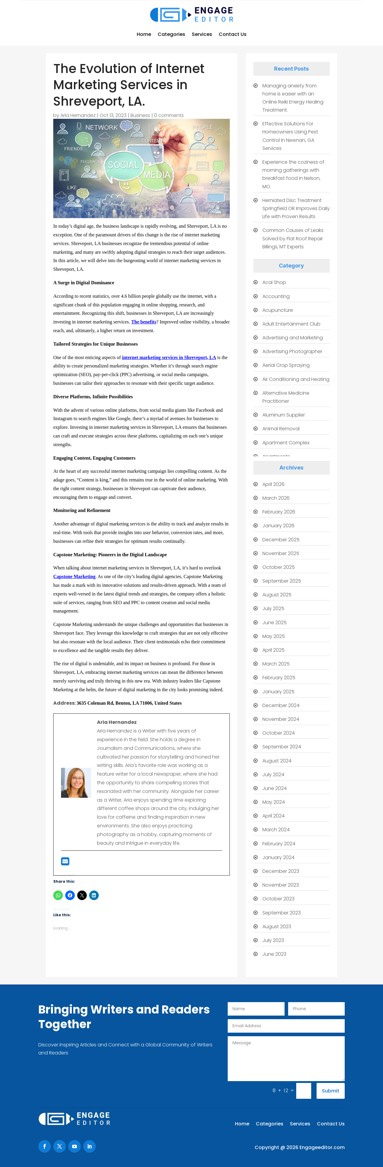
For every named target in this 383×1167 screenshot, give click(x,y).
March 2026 (276, 498)
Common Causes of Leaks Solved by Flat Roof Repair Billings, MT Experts (292, 238)
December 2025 (281, 539)
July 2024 (273, 774)
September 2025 (281, 581)
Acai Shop (274, 282)
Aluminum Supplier (283, 414)
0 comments (169, 115)
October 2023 (278, 898)
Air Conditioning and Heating (295, 379)
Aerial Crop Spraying (286, 365)
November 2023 (280, 885)
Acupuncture (277, 310)
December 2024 (281, 705)
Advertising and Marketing (292, 337)
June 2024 (274, 788)
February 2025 (278, 677)
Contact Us (233, 34)
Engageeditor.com (322, 1147)
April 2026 (273, 484)
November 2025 (280, 553)
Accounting (276, 296)
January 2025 (278, 691)
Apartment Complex (285, 442)
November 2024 (280, 719)
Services (202, 34)
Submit (330, 1090)
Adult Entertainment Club (291, 323)
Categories (171, 34)
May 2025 (273, 636)
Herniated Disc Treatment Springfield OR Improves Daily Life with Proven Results (296, 208)
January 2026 (278, 525)
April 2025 (273, 650)
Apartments (276, 456)
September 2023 (281, 912)
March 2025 (276, 663)
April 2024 (273, 815)
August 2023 (276, 926)
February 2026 (278, 511)
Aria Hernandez (78, 115)
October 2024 (278, 733)
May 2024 (273, 802)
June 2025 (274, 622)
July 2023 (273, 940)
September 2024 (281, 746)
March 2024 (276, 829)
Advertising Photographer (292, 351)
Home (144, 34)
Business (140, 115)
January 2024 (278, 857)
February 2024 (278, 843)
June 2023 (274, 954)
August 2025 (276, 594)
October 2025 (278, 567)
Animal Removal (281, 428)
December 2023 (280, 871)
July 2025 (273, 608)
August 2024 (276, 760)
